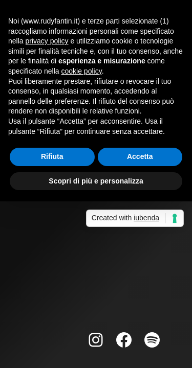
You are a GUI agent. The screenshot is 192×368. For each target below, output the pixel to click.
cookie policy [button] (81, 71)
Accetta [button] (140, 156)
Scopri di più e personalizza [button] (96, 181)
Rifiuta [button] (52, 156)
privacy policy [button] (46, 41)
